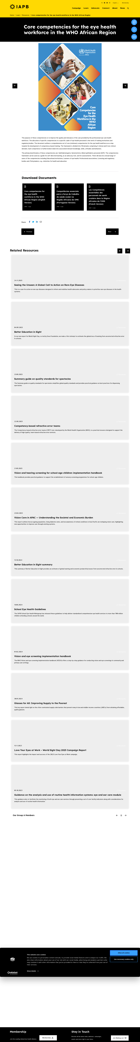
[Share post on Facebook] (30, 222)
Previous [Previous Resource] (28, 232)
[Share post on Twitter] (34, 222)
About (113, 8)
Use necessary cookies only (123, 1024)
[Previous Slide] (14, 86)
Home (12, 15)
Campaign (73, 8)
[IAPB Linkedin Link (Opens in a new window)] (107, 3)
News (122, 8)
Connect (104, 8)
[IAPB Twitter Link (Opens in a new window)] (102, 3)
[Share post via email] (42, 222)
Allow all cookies (124, 1018)
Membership (125, 2)
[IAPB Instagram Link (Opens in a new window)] (109, 3)
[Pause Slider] (121, 815)
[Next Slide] (125, 86)
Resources (25, 15)
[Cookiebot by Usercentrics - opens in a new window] (12, 1038)
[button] (115, 3)
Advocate (93, 8)
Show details (31, 1036)
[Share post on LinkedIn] (38, 222)
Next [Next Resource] (112, 232)
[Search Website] (128, 8)
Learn (83, 8)
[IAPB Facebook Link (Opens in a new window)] (104, 3)
